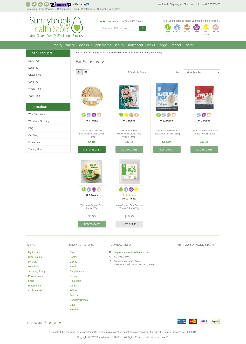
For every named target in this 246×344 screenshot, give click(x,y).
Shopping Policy (36, 271)
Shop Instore (190, 4)
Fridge (162, 45)
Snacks (83, 45)
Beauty (119, 45)
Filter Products (40, 53)
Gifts (72, 304)
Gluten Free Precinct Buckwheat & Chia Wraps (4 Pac (91, 133)
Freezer (175, 45)
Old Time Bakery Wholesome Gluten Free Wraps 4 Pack (129, 133)
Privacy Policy (35, 276)
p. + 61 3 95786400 (210, 4)
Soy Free (33, 81)
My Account (34, 252)
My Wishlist (34, 266)
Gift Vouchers (64, 9)
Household (135, 45)
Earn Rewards (46, 9)
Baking (70, 45)
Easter (189, 45)
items (132, 21)
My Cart (32, 261)
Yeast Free (34, 95)
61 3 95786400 (122, 256)
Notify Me (129, 224)
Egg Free (33, 67)
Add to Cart (129, 149)
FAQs (31, 128)
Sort (177, 72)
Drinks (150, 45)
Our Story (33, 135)
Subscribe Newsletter (108, 9)
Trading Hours (35, 149)
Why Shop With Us (38, 114)
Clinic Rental (35, 290)
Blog (76, 9)
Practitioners (88, 9)
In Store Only (92, 149)
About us (32, 9)
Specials (74, 309)
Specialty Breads (79, 300)
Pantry (57, 45)
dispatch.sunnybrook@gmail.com (131, 252)
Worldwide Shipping (168, 4)
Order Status (35, 257)
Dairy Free (33, 60)
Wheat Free (34, 88)
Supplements (101, 45)
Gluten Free (34, 74)
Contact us (34, 142)
